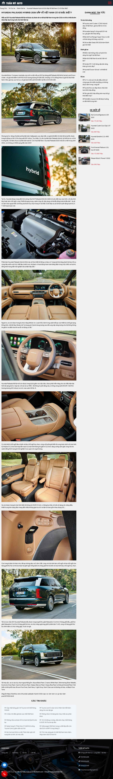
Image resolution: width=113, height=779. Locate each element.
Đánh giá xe (21, 8)
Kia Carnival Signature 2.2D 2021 (100, 116)
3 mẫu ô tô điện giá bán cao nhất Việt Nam (19, 714)
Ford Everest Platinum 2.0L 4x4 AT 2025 (100, 149)
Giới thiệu (15, 753)
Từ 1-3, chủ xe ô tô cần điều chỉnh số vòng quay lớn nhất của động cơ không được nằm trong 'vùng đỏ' (95, 82)
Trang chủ (4, 753)
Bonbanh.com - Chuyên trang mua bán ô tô (48, 772)
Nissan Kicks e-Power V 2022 (100, 158)
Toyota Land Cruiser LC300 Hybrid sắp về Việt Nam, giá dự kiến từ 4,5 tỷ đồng (95, 26)
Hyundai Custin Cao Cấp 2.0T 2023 (100, 127)
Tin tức (24, 753)
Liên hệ (33, 753)
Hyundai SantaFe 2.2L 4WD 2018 (100, 138)
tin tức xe (12, 8)
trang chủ (3, 8)
